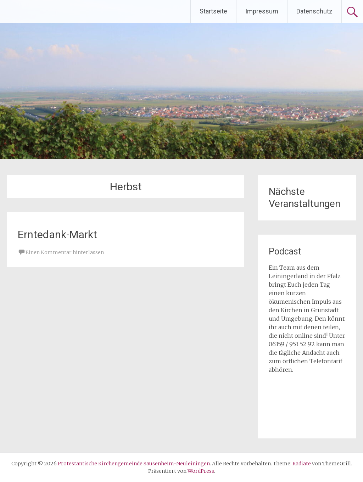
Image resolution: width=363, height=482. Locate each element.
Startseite (213, 11)
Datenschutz (314, 11)
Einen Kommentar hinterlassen (65, 252)
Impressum (261, 11)
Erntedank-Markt (57, 234)
